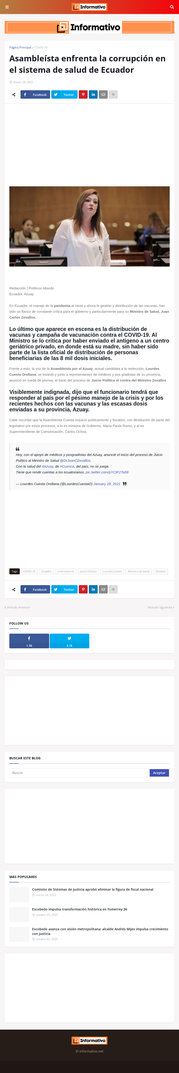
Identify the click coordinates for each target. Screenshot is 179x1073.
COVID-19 (40, 47)
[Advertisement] (89, 142)
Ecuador (46, 571)
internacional (66, 571)
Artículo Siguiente (160, 607)
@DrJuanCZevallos (75, 460)
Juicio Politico (88, 571)
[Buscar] (80, 773)
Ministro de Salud (138, 571)
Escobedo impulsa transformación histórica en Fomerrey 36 (79, 909)
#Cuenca (67, 466)
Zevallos (160, 571)
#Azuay (47, 466)
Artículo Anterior (18, 607)
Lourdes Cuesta (112, 571)
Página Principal (20, 47)
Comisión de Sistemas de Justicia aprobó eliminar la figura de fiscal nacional (92, 889)
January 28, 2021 (106, 484)
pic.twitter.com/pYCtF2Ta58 (107, 472)
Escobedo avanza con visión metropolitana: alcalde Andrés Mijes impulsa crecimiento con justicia (100, 931)
